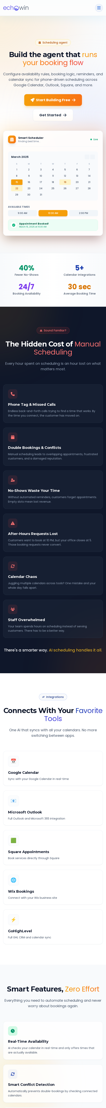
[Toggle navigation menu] (99, 8)
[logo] (16, 7)
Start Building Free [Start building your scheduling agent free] (53, 99)
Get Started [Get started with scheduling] (53, 115)
